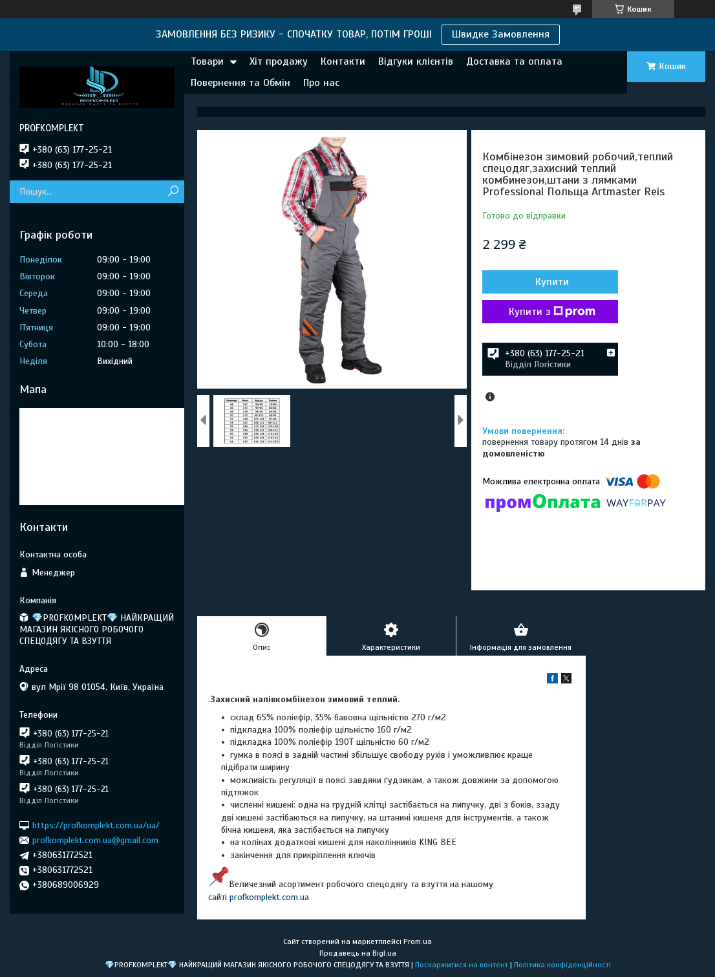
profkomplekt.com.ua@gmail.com (95, 840)
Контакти (343, 61)
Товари (207, 61)
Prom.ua (417, 941)
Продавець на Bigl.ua (357, 953)
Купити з (552, 311)
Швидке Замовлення (501, 34)
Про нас (321, 82)
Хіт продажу (279, 61)
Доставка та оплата (514, 61)
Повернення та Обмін (240, 82)
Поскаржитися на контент (461, 964)
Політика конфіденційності (562, 964)
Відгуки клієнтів (415, 61)
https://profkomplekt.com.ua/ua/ (96, 824)
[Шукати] (173, 191)
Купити (552, 281)
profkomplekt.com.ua (269, 897)
